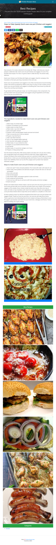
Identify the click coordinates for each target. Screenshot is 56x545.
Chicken (8, 22)
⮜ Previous (28, 263)
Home (5, 22)
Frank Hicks (8, 27)
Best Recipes (28, 8)
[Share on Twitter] (6, 30)
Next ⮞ (27, 300)
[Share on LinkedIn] (13, 30)
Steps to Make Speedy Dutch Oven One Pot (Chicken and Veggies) (24, 22)
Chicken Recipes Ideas (27, 2)
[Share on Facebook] (9, 30)
